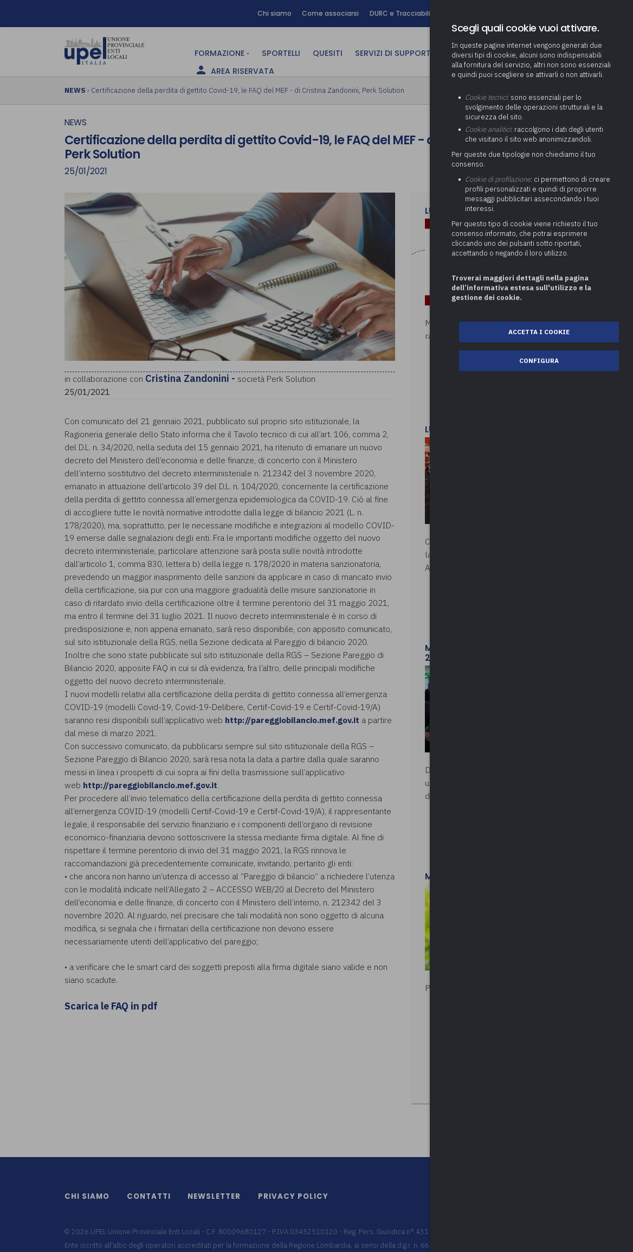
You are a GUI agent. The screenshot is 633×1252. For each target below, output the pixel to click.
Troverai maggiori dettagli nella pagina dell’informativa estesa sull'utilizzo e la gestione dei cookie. (521, 287)
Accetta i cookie (539, 332)
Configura (539, 360)
